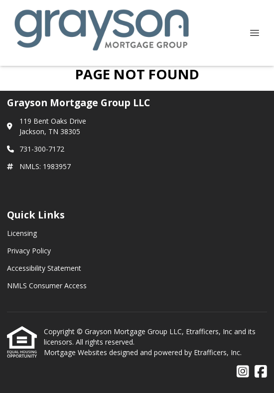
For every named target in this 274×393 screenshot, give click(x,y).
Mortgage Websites (76, 352)
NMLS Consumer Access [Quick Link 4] (47, 285)
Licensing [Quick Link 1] (22, 233)
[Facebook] (261, 372)
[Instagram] (243, 372)
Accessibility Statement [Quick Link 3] (44, 268)
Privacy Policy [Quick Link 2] (29, 250)
